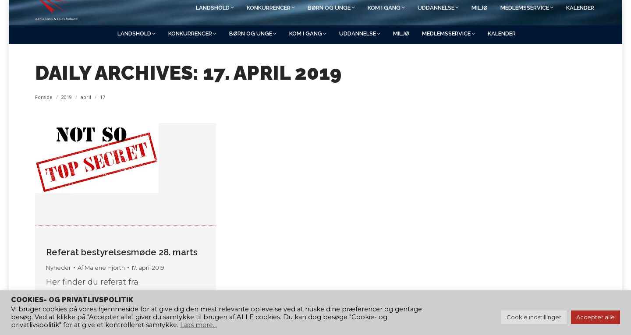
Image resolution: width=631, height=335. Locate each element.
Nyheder (58, 267)
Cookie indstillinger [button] (534, 317)
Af (101, 267)
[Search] (521, 12)
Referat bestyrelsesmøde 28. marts (122, 252)
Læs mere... (198, 325)
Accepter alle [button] (595, 317)
